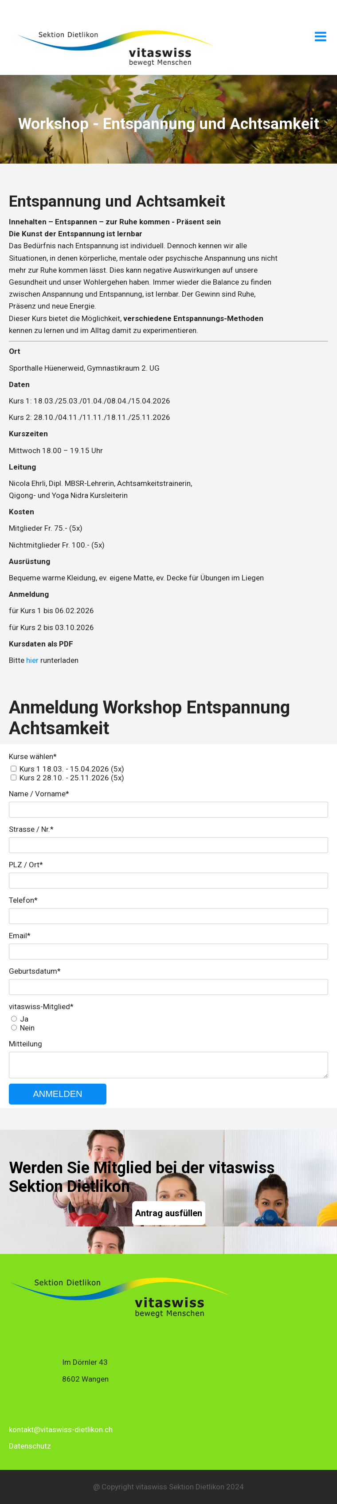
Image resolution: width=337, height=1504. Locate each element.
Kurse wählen (33, 756)
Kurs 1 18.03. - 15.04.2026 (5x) (72, 768)
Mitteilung (25, 1043)
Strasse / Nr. (31, 829)
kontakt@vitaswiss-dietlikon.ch (61, 1429)
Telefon (23, 900)
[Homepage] (115, 66)
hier (32, 660)
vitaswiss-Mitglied (41, 1006)
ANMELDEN (57, 1094)
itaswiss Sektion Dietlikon (181, 1486)
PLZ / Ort (26, 864)
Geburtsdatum (35, 971)
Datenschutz (30, 1445)
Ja (24, 1018)
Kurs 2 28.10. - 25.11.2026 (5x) (72, 777)
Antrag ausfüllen (168, 1213)
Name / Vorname (39, 793)
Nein (27, 1027)
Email (20, 935)
